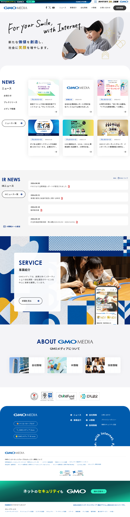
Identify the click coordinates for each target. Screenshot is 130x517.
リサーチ (71, 511)
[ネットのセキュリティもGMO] (18, 1)
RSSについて (123, 178)
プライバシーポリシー (109, 420)
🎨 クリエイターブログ (25, 424)
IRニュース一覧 (13, 194)
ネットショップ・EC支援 (26, 511)
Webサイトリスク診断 (61, 462)
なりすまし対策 (81, 464)
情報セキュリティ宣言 (109, 424)
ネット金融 (86, 511)
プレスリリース (10, 102)
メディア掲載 (9, 109)
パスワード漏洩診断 (47, 462)
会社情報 (84, 8)
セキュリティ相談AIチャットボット (78, 462)
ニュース (62, 8)
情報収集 (78, 511)
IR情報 (93, 8)
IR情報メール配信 (11, 226)
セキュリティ (49, 511)
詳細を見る (30, 301)
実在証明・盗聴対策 (10, 464)
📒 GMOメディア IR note (26, 436)
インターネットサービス (11, 511)
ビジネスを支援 (40, 511)
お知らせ (8, 96)
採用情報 (119, 8)
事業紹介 (73, 8)
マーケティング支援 (61, 511)
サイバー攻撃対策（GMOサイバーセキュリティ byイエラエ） (34, 464)
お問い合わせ (105, 8)
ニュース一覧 (13, 123)
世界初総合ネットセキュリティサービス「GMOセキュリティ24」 (22, 462)
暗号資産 (93, 511)
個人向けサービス (102, 511)
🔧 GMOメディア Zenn (25, 430)
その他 (111, 511)
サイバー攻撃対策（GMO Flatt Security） (64, 464)
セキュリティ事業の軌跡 (94, 464)
